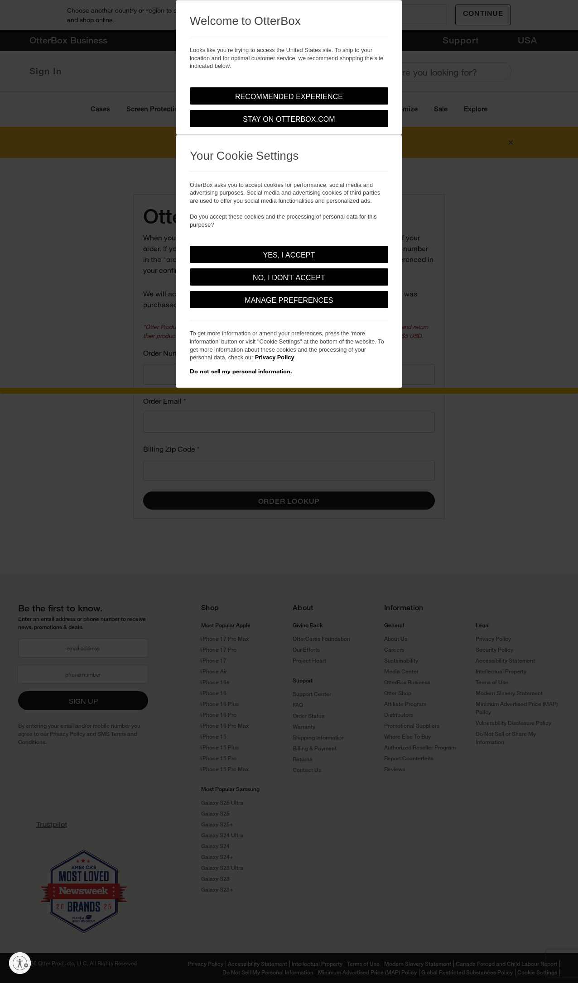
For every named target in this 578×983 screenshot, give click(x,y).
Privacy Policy (274, 357)
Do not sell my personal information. (241, 371)
